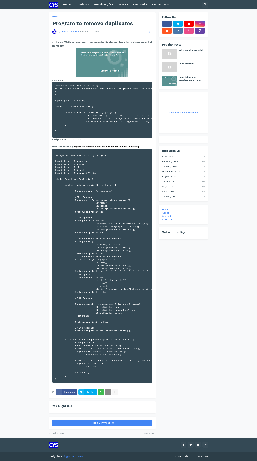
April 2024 (183, 156)
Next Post (149, 433)
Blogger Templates (73, 456)
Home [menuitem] (67, 4)
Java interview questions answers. (190, 78)
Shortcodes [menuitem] (140, 4)
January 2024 (183, 166)
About (165, 212)
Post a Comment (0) (102, 422)
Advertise (167, 219)
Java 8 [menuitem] (122, 4)
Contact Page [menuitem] (160, 4)
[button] (205, 5)
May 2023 (183, 186)
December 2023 (183, 171)
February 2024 (183, 161)
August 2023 (183, 176)
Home (55, 17)
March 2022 (183, 191)
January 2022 (183, 196)
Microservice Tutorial (191, 50)
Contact (166, 216)
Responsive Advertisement (183, 112)
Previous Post (58, 433)
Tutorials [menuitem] (81, 4)
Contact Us (201, 456)
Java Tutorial (186, 63)
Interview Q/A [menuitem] (102, 4)
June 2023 (183, 181)
